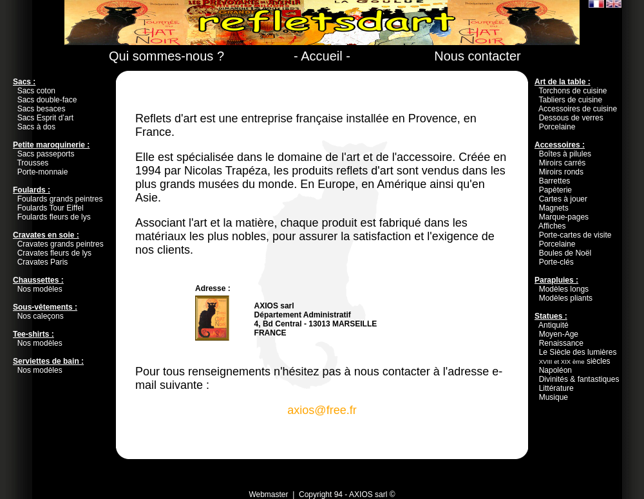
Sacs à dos (36, 126)
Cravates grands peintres (60, 244)
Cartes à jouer (563, 198)
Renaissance (561, 343)
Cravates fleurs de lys (54, 253)
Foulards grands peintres (60, 198)
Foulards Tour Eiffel (50, 207)
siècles (575, 361)
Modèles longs (564, 289)
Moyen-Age (558, 334)
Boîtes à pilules (565, 153)
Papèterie (555, 189)
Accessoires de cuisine (577, 108)
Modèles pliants (565, 298)
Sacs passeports (46, 153)
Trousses (32, 162)
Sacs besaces (41, 108)
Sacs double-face (47, 99)
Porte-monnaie (42, 171)
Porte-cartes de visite (575, 235)
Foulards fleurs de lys (54, 216)
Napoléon (555, 370)
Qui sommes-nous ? (166, 56)
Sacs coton (36, 90)
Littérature (556, 388)
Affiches (551, 226)
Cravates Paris (42, 262)
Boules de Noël (565, 253)
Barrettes (555, 180)
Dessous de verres (571, 117)
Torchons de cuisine (572, 90)
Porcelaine (557, 126)
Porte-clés (556, 262)
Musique (553, 397)
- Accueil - (322, 56)
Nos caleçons (40, 316)
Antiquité (553, 325)
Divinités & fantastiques (579, 379)
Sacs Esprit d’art (45, 117)
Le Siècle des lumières (578, 352)
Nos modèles (39, 289)
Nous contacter (477, 56)
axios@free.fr (321, 410)
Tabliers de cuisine (570, 99)
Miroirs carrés (562, 162)
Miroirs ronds (561, 171)
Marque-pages (564, 216)
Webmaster (268, 494)
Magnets (554, 207)
